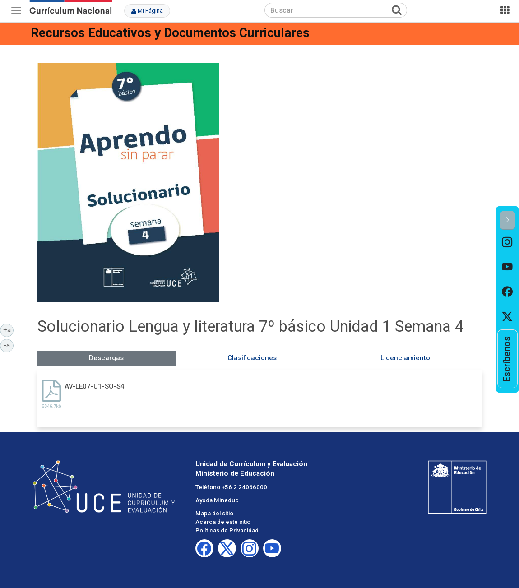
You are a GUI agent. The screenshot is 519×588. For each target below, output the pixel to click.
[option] (507, 242)
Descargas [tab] (106, 358)
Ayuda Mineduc (217, 500)
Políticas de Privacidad (227, 530)
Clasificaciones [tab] (252, 358)
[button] (507, 220)
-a (9, 344)
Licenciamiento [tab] (405, 358)
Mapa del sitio (214, 513)
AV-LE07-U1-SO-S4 (95, 386)
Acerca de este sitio (222, 522)
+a (8, 329)
